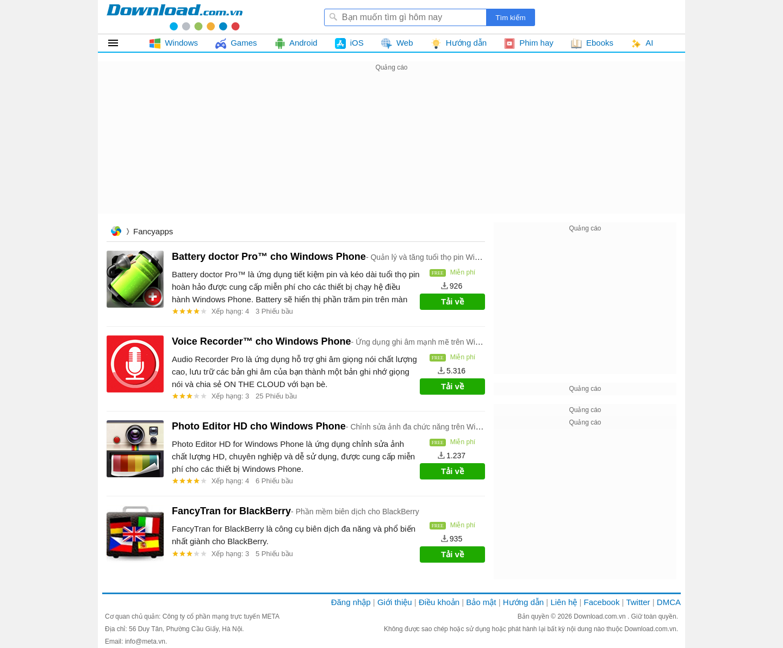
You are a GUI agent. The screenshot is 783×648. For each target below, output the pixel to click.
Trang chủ (115, 232)
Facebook (602, 602)
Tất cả (119, 43)
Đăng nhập (351, 602)
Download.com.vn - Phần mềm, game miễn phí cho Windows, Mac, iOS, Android (175, 17)
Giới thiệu (394, 602)
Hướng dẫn (523, 602)
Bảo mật (481, 602)
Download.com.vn (600, 616)
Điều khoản (439, 602)
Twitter (638, 602)
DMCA (669, 602)
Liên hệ (563, 602)
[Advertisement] (391, 150)
